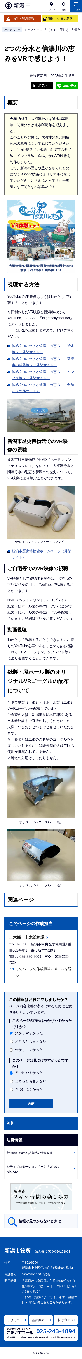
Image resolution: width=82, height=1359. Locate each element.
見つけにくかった (29, 1089)
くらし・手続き (58, 30)
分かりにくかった (29, 1050)
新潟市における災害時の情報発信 (30, 1153)
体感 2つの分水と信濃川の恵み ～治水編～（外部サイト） (43, 349)
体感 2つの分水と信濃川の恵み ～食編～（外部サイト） (43, 388)
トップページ (33, 30)
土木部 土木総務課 (26, 937)
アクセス (14, 1320)
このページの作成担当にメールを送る (44, 972)
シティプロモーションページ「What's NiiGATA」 (33, 1169)
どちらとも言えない (30, 1041)
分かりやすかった (29, 1033)
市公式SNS (65, 1320)
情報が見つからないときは (40, 1221)
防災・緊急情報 (23, 18)
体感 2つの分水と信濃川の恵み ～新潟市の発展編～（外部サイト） (43, 362)
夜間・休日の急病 (60, 18)
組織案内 (38, 1320)
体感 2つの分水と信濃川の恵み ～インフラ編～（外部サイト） (43, 375)
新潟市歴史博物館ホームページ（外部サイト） (41, 554)
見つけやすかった (29, 1073)
